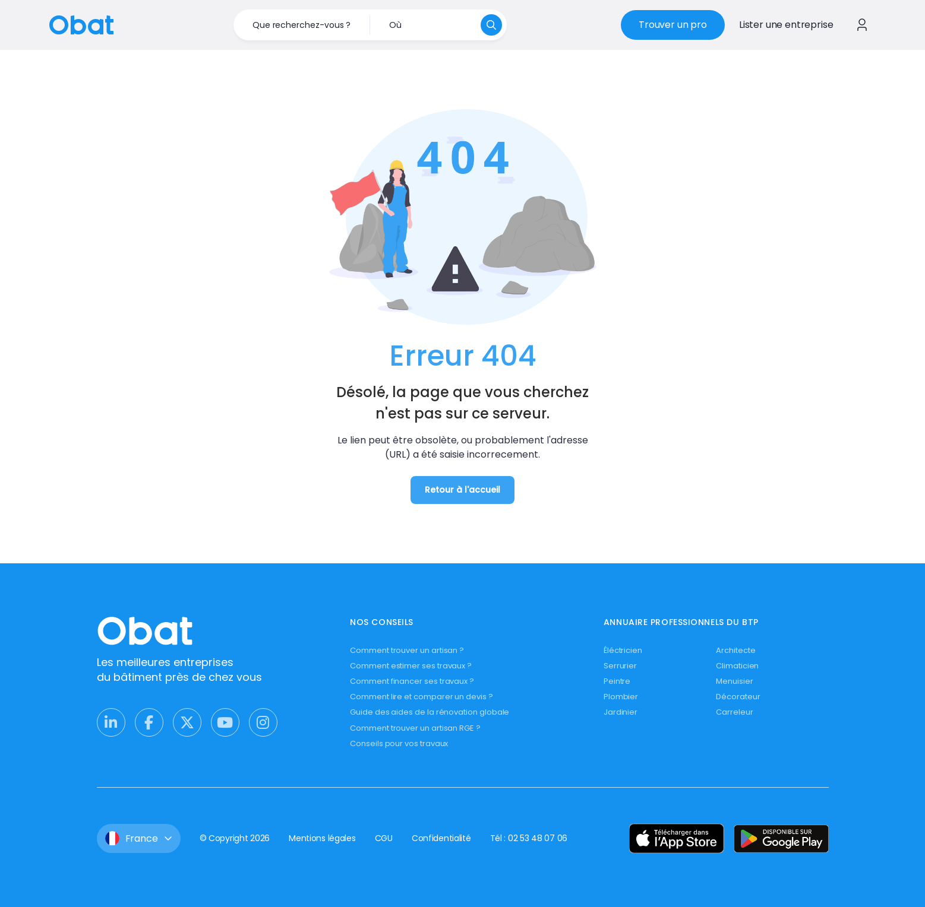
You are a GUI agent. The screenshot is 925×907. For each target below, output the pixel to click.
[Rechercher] (491, 25)
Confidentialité (441, 838)
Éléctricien (623, 650)
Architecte (735, 650)
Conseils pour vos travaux (399, 743)
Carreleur (734, 712)
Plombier (621, 696)
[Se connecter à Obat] (862, 24)
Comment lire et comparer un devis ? (421, 696)
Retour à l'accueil (462, 490)
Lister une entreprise (786, 24)
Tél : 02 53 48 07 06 (528, 838)
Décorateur (738, 696)
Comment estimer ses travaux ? (411, 665)
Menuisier (734, 681)
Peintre (617, 681)
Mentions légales (322, 838)
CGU (384, 838)
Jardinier (620, 712)
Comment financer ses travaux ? (412, 681)
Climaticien (737, 665)
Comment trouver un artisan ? (407, 650)
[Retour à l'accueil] (81, 24)
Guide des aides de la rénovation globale (429, 712)
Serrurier (620, 665)
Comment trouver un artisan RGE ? (415, 728)
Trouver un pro (673, 24)
